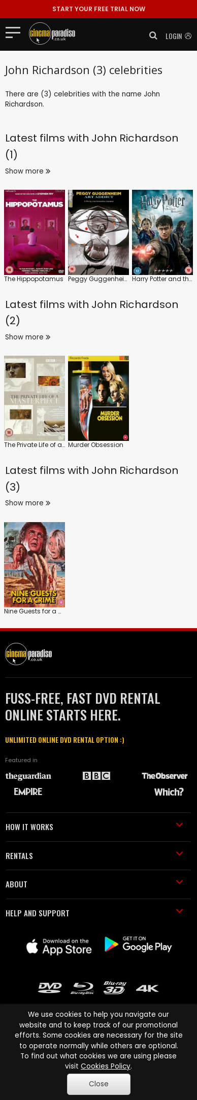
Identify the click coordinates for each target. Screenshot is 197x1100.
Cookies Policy (105, 1066)
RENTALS (94, 855)
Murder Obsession (95, 444)
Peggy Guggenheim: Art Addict (116, 278)
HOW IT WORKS (94, 826)
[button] (150, 35)
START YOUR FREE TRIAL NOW (98, 9)
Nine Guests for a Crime (40, 611)
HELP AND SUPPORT (94, 912)
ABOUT (94, 883)
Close (99, 1084)
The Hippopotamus (33, 278)
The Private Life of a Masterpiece (52, 444)
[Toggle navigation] (16, 32)
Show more (27, 171)
